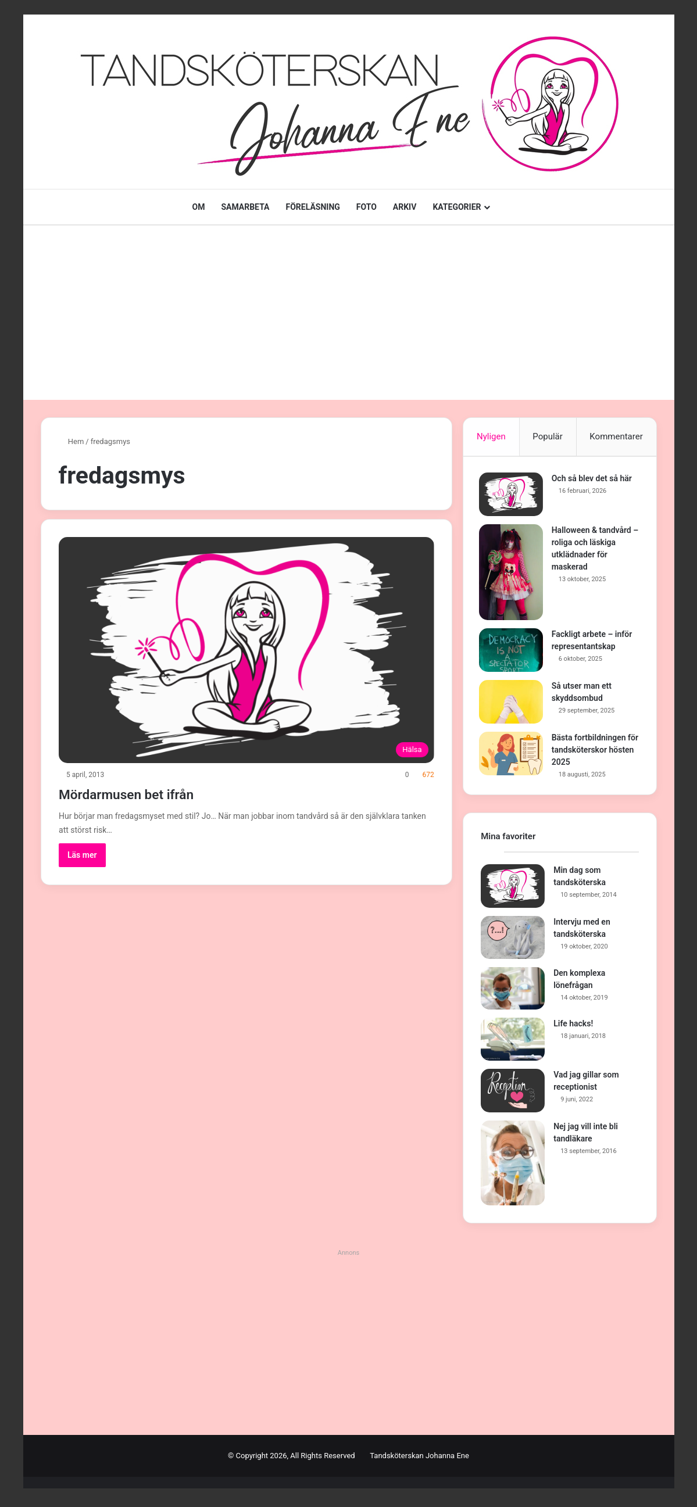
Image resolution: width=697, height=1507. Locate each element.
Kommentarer (615, 436)
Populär (547, 436)
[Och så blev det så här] (513, 496)
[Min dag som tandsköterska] (513, 890)
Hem (71, 441)
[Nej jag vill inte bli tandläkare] (513, 1167)
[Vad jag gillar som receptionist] (513, 1094)
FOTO (366, 207)
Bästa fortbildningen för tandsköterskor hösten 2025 (590, 751)
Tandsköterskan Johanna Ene (419, 1459)
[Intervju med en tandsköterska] (513, 941)
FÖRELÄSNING (313, 207)
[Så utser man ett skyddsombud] (513, 703)
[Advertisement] (348, 312)
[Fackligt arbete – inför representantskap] (513, 652)
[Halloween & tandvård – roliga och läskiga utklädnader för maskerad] (513, 574)
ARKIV (405, 207)
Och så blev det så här (593, 480)
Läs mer (82, 855)
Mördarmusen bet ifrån (148, 793)
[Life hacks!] (513, 1043)
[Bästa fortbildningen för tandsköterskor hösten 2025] (513, 755)
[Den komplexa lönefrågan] (513, 992)
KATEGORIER (457, 207)
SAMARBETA (245, 207)
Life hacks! (573, 1027)
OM (198, 207)
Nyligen (491, 436)
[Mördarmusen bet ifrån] (246, 650)
